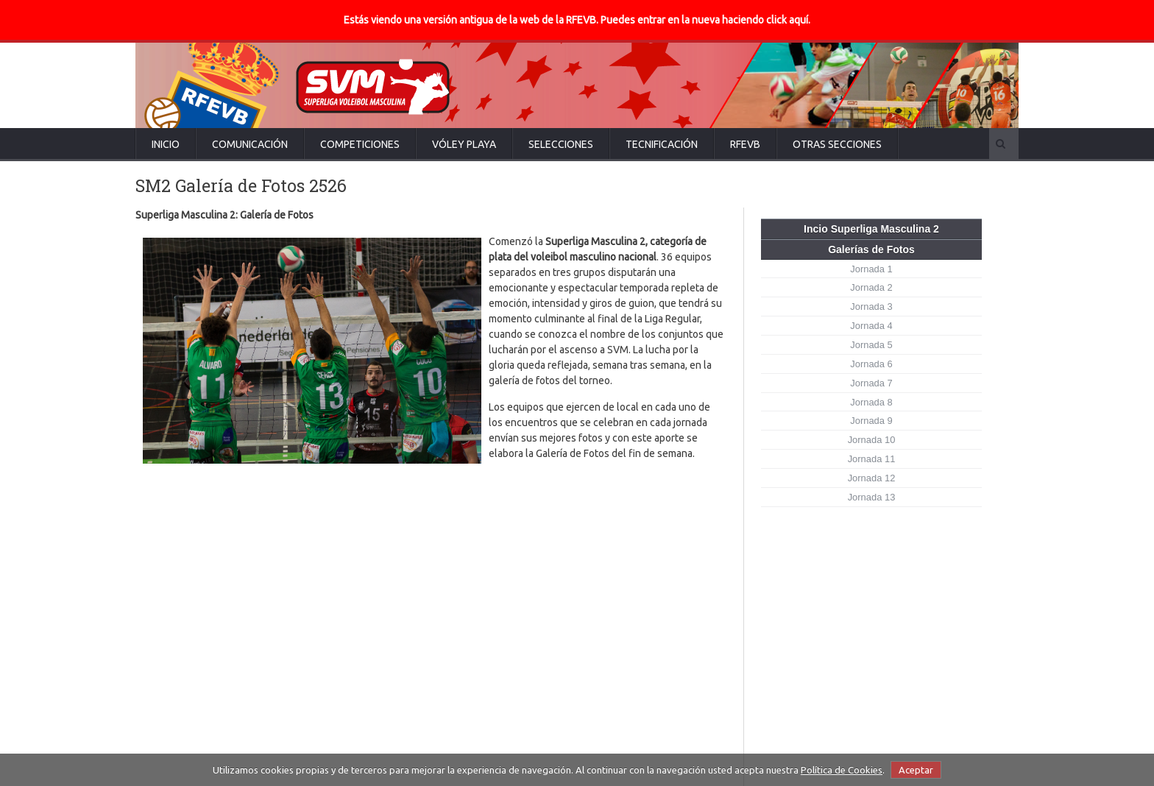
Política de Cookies (841, 770)
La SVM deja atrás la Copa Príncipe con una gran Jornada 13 (593, 644)
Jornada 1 (871, 269)
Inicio (166, 144)
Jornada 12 (872, 478)
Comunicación (250, 144)
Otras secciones (837, 144)
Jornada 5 (871, 344)
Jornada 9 (871, 420)
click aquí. (788, 20)
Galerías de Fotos (871, 249)
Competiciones (360, 144)
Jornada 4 (871, 325)
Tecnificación (662, 144)
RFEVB (745, 144)
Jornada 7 (871, 383)
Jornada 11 (872, 458)
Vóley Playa (464, 144)
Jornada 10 (872, 439)
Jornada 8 (871, 402)
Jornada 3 (871, 306)
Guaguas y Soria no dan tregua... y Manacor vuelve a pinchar (592, 702)
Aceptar (916, 770)
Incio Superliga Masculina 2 (871, 229)
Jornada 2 (871, 287)
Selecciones (560, 144)
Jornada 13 (872, 497)
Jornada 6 (871, 363)
